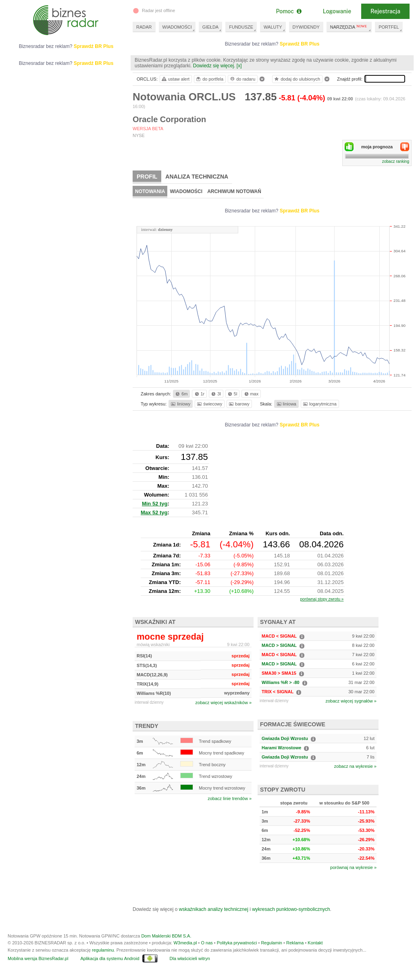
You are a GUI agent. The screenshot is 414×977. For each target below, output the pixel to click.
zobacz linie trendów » (230, 798)
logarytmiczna (319, 404)
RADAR (144, 27)
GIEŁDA (210, 27)
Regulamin (271, 942)
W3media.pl (185, 942)
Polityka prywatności (237, 942)
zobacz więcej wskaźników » (224, 702)
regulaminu (103, 950)
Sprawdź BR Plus (300, 44)
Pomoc (288, 11)
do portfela (209, 79)
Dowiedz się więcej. (214, 66)
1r (199, 394)
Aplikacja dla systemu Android (109, 958)
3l (215, 394)
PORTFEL (389, 27)
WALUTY (273, 27)
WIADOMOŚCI (177, 27)
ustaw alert (175, 79)
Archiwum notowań (234, 191)
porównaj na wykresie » (353, 867)
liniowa (286, 404)
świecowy (209, 404)
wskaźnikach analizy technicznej (213, 909)
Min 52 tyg (155, 504)
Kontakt (315, 942)
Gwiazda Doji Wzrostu (285, 738)
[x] (239, 66)
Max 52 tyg (154, 512)
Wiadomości (186, 191)
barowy (238, 404)
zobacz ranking (395, 161)
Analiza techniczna (196, 176)
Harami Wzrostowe (281, 747)
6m (180, 394)
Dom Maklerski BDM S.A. (166, 935)
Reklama (295, 942)
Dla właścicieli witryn (190, 958)
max (251, 394)
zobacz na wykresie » (355, 766)
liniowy (180, 404)
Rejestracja (385, 11)
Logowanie (337, 11)
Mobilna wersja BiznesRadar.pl (38, 958)
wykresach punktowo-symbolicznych (291, 909)
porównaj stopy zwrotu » (322, 599)
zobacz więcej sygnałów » (351, 700)
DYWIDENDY (306, 27)
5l (232, 394)
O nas (206, 942)
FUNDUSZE (241, 27)
